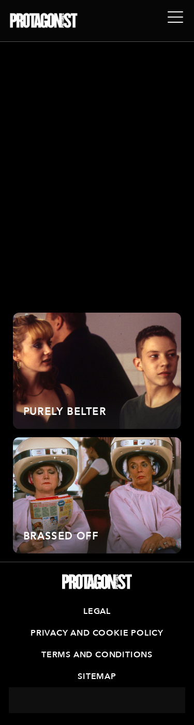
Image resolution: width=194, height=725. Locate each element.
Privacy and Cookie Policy (97, 633)
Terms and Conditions (97, 654)
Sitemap (97, 676)
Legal (97, 611)
